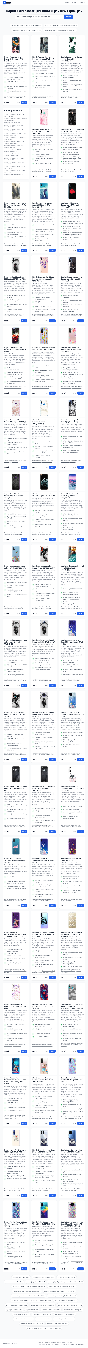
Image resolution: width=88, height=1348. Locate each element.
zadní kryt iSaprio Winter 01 (21, 1314)
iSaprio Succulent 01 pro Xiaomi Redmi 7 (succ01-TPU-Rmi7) (43, 860)
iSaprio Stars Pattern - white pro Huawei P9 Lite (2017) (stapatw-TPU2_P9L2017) (71, 934)
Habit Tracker (6, 1343)
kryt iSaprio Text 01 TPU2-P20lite (51, 1310)
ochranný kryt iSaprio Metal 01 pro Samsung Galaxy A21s (14, 150)
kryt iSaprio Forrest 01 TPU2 (14, 1310)
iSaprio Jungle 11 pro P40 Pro (21, 1277)
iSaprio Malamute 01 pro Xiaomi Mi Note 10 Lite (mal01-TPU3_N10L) (72, 788)
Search (68, 17)
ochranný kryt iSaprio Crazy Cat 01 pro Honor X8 (62, 1296)
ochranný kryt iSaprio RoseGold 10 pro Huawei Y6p (15, 171)
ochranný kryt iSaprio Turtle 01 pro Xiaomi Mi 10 (14, 163)
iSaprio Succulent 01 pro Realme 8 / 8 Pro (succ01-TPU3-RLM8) (72, 714)
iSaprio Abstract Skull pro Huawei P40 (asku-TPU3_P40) (43, 58)
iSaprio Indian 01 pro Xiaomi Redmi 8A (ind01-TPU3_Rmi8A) (43, 641)
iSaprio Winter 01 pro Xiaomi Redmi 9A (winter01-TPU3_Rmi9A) (71, 496)
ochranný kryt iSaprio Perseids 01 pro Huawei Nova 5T (14, 115)
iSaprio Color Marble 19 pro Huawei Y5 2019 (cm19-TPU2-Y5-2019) (43, 1006)
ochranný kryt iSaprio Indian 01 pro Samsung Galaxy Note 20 (14, 154)
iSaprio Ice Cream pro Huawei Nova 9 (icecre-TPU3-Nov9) (43, 349)
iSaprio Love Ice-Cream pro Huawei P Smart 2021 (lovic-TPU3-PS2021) (42, 1080)
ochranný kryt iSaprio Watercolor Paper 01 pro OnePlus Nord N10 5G (31, 1300)
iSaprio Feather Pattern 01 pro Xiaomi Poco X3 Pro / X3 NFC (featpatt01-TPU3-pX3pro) (72, 1224)
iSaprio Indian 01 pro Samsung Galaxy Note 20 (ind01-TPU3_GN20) (15, 642)
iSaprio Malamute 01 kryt (43, 1319)
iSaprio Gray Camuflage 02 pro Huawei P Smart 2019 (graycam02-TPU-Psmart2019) (72, 1006)
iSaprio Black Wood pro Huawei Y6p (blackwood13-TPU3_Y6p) (14, 496)
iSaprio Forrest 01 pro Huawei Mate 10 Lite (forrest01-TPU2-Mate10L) (15, 205)
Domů (67, 3)
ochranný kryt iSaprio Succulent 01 (64, 1319)
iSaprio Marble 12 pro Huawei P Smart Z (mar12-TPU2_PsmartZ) (43, 422)
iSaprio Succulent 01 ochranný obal (64, 1314)
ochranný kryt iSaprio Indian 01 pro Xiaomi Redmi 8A (14, 126)
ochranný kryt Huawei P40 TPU (66, 1277)
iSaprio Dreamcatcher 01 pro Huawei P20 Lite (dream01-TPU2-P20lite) (43, 279)
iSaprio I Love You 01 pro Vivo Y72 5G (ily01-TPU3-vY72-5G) (15, 1151)
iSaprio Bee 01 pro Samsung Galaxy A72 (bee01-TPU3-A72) (15, 567)
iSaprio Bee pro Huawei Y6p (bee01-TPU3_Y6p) (71, 859)
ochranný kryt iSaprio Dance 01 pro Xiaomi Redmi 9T (14, 159)
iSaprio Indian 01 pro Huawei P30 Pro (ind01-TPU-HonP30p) (15, 278)
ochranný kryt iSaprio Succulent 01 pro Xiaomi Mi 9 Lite (15, 138)
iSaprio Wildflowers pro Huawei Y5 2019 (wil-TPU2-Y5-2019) (15, 1006)
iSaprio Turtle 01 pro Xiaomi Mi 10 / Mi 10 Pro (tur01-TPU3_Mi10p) (72, 568)
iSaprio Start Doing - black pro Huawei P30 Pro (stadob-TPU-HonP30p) (43, 934)
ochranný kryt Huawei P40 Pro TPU (14, 174)
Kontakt (82, 3)
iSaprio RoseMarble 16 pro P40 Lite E (43, 1277)
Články (74, 3)
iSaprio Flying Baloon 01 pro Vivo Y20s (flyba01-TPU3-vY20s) (44, 1223)
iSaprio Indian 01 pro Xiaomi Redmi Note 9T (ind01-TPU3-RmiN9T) (43, 714)
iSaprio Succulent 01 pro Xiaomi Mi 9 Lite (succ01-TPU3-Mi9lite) (72, 642)
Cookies (14, 1343)
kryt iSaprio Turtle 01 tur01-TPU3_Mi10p (32, 1323)
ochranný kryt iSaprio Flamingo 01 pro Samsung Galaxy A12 (15, 134)
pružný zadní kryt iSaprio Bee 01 (23, 1319)
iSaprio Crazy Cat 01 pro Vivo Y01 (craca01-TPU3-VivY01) (71, 1151)
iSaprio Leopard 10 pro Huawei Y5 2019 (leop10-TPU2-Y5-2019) (43, 495)
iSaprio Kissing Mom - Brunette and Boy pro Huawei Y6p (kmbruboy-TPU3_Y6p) (15, 934)
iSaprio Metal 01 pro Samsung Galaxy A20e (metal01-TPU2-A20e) (15, 788)
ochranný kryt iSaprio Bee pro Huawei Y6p (70, 1305)
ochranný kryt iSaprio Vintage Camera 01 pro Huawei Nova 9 (15, 119)
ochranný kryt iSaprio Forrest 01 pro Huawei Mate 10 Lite (61, 25)
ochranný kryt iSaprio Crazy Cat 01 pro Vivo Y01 (62, 1286)
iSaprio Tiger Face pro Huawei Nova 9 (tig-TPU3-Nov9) (72, 421)
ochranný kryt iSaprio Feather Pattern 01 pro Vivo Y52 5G (28, 1296)
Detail (18, 102)
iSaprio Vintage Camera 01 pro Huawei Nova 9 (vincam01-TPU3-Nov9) (72, 279)
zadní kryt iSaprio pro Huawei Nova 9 (16, 1305)
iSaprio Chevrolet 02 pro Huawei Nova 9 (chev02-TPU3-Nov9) (15, 349)
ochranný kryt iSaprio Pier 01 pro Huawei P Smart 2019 (60, 30)
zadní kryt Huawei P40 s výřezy (14, 1282)
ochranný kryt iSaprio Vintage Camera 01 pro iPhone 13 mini (66, 1282)
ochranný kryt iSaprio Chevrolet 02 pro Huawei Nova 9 (15, 167)
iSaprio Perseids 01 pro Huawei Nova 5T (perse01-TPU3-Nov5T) (70, 205)
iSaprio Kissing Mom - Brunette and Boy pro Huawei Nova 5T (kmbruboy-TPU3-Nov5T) (15, 1081)
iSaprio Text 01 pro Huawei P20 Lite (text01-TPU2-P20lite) (72, 130)
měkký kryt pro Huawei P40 (12, 122)
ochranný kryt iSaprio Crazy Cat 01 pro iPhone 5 (26, 1291)
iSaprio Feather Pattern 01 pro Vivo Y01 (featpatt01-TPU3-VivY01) (15, 1224)
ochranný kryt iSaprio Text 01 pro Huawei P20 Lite (27, 30)
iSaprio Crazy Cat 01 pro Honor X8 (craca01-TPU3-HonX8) (43, 1151)
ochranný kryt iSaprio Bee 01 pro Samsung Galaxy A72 (13, 146)
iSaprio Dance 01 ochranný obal (73, 1310)
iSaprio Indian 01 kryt (32, 1310)
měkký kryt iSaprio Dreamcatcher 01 (57, 1323)
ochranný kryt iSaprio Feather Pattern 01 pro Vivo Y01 (59, 1291)
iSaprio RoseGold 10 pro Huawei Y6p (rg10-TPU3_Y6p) (15, 421)
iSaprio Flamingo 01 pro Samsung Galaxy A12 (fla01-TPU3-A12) (14, 860)
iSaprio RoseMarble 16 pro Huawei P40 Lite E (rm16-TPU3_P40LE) (42, 131)
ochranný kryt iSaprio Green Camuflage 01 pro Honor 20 (29, 1286)
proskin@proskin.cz (64, 1344)
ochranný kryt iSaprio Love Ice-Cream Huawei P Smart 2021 (44, 1328)
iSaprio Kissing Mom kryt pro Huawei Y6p (42, 1305)
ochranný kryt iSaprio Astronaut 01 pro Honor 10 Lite (26, 25)
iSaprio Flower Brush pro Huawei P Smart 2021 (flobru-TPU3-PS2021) (71, 349)
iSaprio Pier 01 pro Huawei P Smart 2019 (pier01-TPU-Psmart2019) (43, 205)
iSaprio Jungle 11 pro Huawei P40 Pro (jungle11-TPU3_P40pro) (71, 59)
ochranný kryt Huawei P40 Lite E (36, 1282)
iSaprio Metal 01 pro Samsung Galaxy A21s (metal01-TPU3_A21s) (43, 788)
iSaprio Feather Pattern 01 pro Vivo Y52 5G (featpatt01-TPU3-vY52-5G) (72, 1080)
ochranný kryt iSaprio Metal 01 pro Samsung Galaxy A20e (14, 142)
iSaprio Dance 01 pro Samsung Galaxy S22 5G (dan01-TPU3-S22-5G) (15, 714)
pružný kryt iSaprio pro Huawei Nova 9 (65, 1300)
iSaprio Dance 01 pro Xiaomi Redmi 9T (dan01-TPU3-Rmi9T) (43, 567)
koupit (24, 102)
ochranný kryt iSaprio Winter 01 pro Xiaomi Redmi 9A (14, 130)
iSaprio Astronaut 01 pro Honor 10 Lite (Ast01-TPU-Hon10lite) (13, 59)
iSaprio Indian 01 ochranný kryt (42, 1314)
